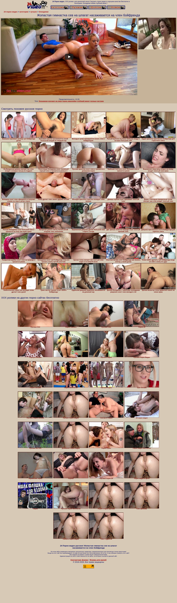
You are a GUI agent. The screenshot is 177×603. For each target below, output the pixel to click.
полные (93, 101)
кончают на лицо (55, 101)
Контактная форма (79, 560)
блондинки (43, 101)
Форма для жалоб (98, 560)
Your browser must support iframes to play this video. (69, 58)
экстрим (100, 101)
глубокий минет (83, 101)
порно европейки (69, 101)
